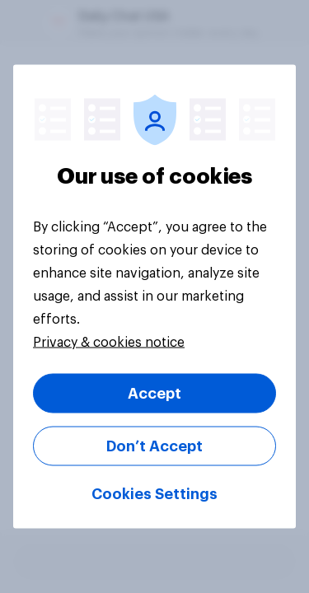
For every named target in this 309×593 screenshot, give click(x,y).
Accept (154, 393)
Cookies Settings (154, 494)
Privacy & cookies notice (109, 342)
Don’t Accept (154, 446)
